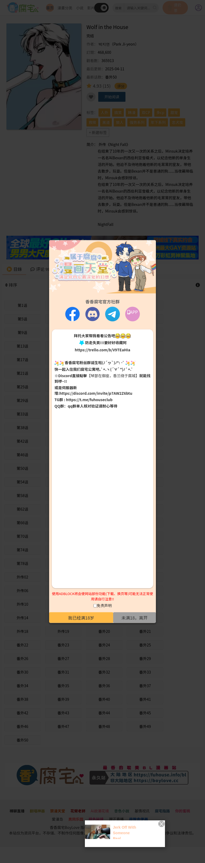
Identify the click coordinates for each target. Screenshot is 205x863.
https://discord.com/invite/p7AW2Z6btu (96, 393)
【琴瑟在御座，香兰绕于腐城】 (113, 375)
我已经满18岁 (81, 617)
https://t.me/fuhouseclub (89, 399)
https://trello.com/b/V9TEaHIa (102, 349)
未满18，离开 (134, 617)
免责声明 (104, 605)
